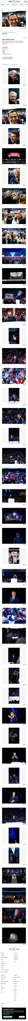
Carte (8, 4)
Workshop (16, 959)
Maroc (15, 994)
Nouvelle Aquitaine (4, 981)
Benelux (15, 989)
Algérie (15, 996)
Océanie (15, 983)
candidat (3, 51)
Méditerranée (16, 981)
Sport (2, 959)
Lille (1, 985)
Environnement (4, 957)
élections (3, 50)
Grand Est (3, 975)
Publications (14, 4)
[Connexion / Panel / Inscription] (26, 1)
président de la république (6, 54)
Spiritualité (3, 963)
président (3, 52)
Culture (2, 961)
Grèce (15, 1000)
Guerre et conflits (4, 972)
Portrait (15, 953)
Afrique (15, 975)
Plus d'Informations (6, 1014)
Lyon (2, 992)
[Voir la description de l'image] (23, 28)
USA (15, 987)
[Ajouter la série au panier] (16, 64)
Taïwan (15, 992)
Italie (15, 998)
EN (25, 37)
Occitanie (2, 979)
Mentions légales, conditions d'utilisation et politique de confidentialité (14, 1019)
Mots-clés (5, 47)
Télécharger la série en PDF (7, 58)
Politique (2, 953)
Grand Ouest (3, 977)
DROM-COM (3, 983)
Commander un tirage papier (8, 57)
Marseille (2, 987)
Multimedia (16, 957)
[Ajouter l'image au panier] (22, 28)
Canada (15, 985)
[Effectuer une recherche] (24, 1)
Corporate (16, 955)
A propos (22, 4)
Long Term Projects (4, 970)
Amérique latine (17, 977)
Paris (2, 989)
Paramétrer (22, 1016)
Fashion (2, 967)
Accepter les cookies (8, 1016)
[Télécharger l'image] (21, 28)
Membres (2, 4)
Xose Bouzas (4, 33)
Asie (15, 979)
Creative (2, 965)
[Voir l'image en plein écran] (25, 28)
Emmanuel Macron (5, 48)
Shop (15, 961)
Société (2, 955)
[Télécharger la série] (14, 64)
